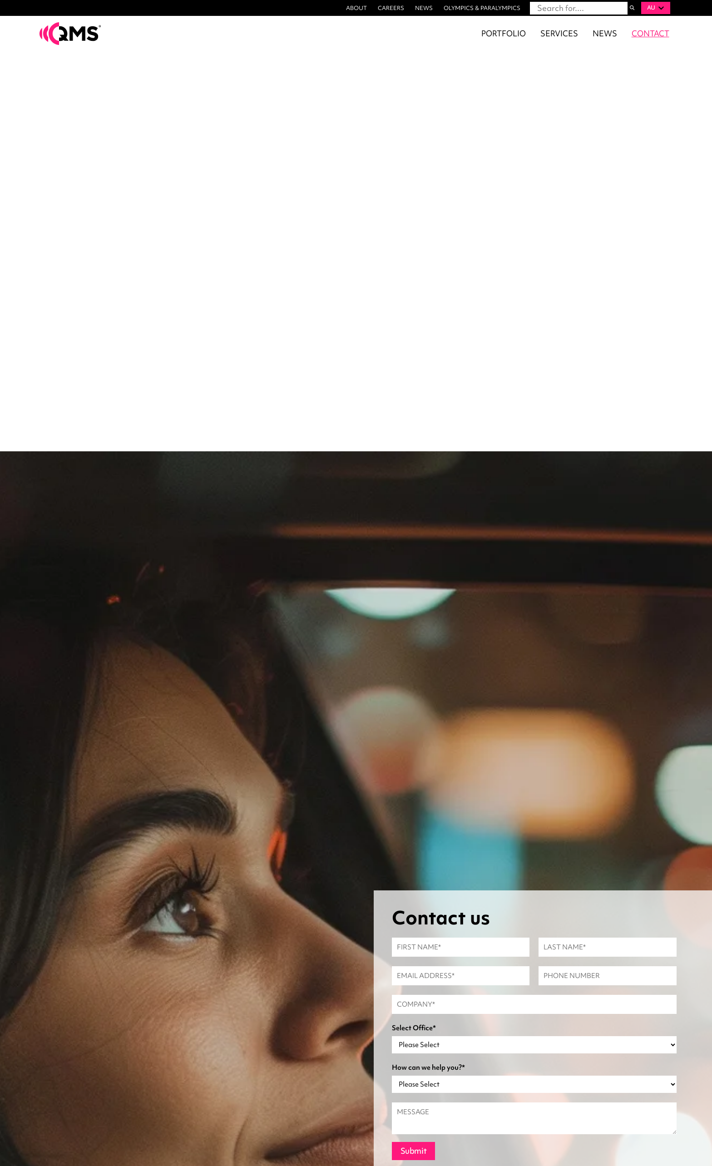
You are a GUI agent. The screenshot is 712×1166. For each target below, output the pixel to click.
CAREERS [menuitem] (391, 8)
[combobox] (579, 8)
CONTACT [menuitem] (650, 33)
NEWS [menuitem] (424, 8)
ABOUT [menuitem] (356, 8)
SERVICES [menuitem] (559, 33)
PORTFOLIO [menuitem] (503, 33)
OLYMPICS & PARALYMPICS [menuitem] (482, 8)
